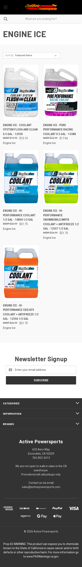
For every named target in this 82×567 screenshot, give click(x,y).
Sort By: (9, 55)
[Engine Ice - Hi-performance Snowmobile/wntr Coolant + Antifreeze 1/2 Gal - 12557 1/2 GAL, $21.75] (61, 178)
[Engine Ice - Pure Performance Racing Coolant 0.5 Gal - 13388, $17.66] (61, 92)
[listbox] (37, 55)
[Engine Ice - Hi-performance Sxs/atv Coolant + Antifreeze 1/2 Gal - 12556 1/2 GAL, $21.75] (21, 272)
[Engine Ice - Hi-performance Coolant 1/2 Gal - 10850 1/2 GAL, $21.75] (21, 178)
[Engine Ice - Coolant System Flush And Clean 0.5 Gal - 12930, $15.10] (21, 92)
